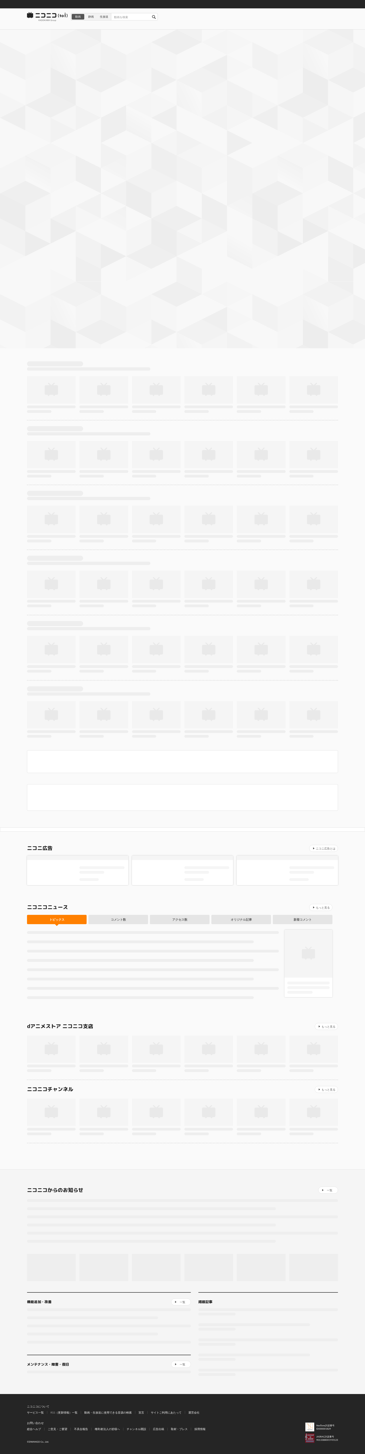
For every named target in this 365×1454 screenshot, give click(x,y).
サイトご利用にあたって (166, 1412)
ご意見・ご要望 (57, 1429)
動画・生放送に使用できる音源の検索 (108, 1412)
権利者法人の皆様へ (107, 1429)
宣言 (141, 1412)
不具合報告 (81, 1429)
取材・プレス (179, 1429)
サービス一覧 (35, 1412)
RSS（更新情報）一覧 (64, 1412)
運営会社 (193, 1412)
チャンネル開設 (136, 1429)
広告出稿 (158, 1429)
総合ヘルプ (34, 1429)
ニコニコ (47, 16)
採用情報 (200, 1429)
